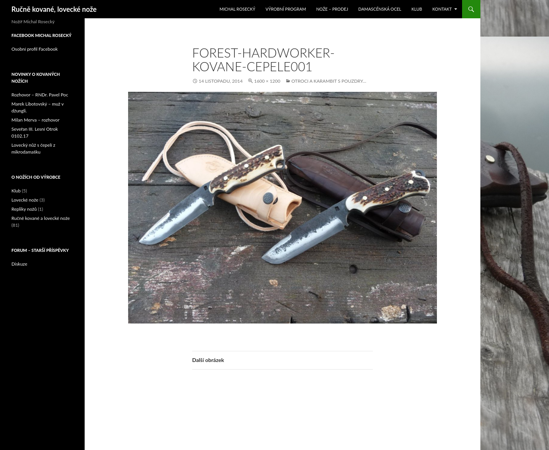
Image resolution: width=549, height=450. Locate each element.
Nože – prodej (332, 8)
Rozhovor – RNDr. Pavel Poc (39, 95)
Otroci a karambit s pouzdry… (328, 81)
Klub (416, 8)
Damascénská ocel (379, 8)
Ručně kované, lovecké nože (53, 9)
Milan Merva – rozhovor (35, 120)
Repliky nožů (24, 209)
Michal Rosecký (237, 8)
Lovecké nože (25, 200)
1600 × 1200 (267, 81)
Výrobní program (285, 8)
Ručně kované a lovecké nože (40, 218)
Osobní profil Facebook (34, 49)
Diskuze (19, 264)
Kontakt (442, 8)
